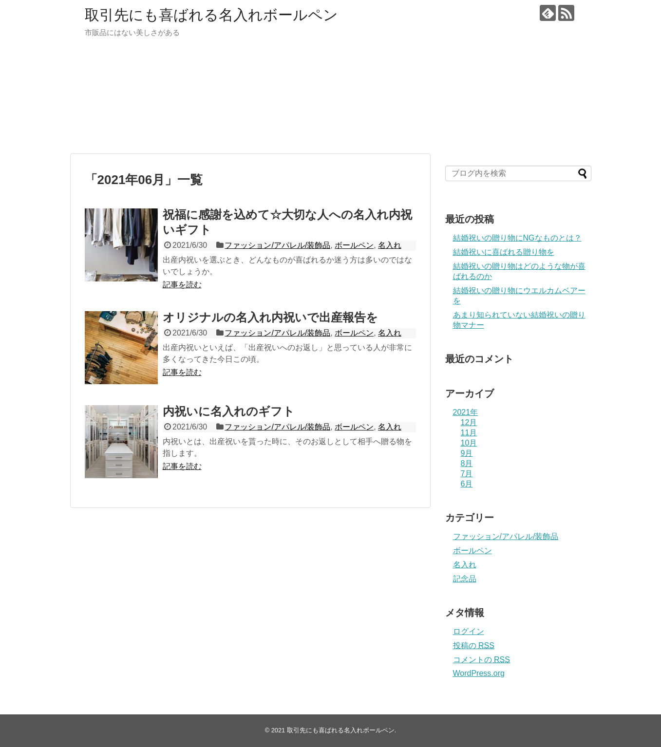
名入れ (389, 245)
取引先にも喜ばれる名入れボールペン (211, 15)
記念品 (464, 579)
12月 (469, 422)
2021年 (465, 412)
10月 (469, 443)
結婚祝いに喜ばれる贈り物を (503, 252)
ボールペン (354, 245)
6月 (467, 484)
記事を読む (182, 284)
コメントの (481, 659)
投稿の (473, 645)
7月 (467, 473)
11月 (469, 433)
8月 (467, 463)
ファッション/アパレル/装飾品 (277, 245)
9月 (467, 453)
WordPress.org (479, 673)
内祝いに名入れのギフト (229, 411)
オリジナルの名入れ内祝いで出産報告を (270, 317)
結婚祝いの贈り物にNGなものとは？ (517, 238)
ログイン (468, 631)
